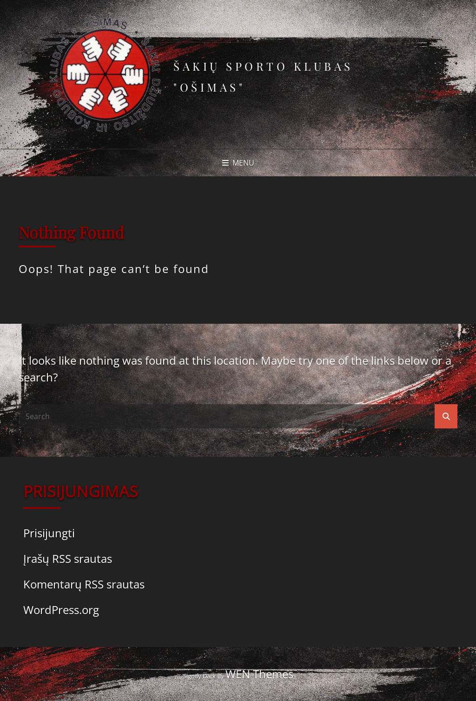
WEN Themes (259, 673)
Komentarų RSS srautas (84, 584)
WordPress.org (61, 609)
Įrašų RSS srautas (67, 558)
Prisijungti (49, 533)
